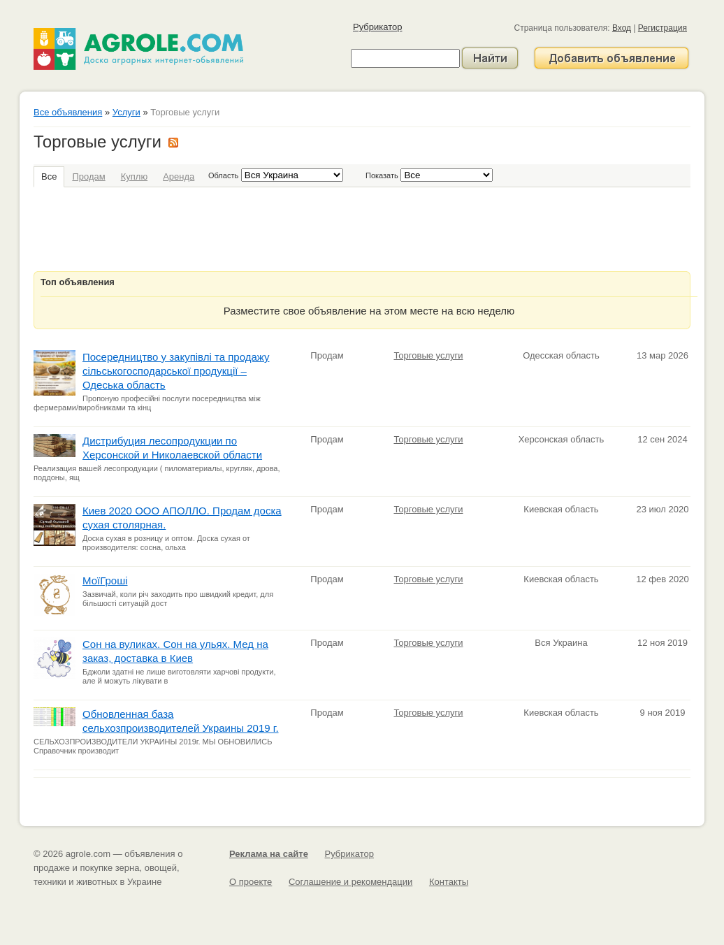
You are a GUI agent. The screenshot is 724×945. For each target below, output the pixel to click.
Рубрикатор (377, 27)
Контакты (448, 882)
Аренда (178, 176)
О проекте (250, 882)
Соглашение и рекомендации (350, 882)
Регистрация (662, 28)
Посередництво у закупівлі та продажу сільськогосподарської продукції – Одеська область (175, 371)
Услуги (126, 112)
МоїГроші (105, 580)
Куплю (134, 176)
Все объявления (68, 112)
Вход (621, 28)
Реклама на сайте (268, 854)
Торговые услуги (428, 355)
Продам (88, 176)
